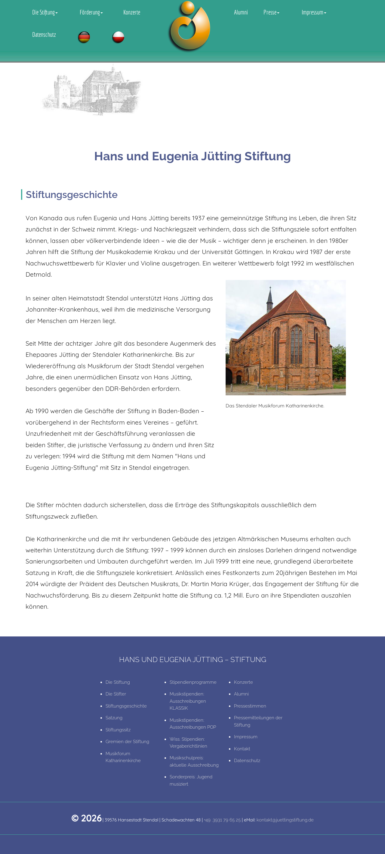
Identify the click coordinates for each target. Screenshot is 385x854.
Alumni (241, 12)
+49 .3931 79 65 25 (222, 820)
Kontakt (242, 749)
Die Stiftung (45, 12)
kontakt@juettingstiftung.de (285, 820)
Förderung (91, 12)
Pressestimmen (250, 706)
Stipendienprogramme (193, 682)
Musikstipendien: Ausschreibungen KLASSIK (188, 701)
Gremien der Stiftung (127, 741)
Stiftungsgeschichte (126, 706)
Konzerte (131, 12)
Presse (271, 12)
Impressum (314, 12)
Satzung (114, 718)
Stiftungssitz (118, 730)
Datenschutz (44, 34)
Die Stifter (116, 694)
